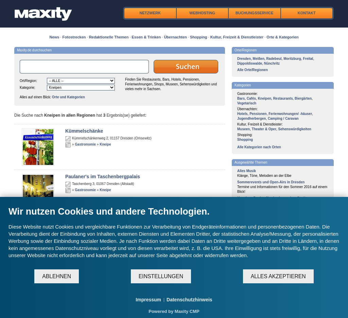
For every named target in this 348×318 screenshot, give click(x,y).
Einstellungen (161, 276)
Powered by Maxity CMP (174, 311)
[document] (174, 237)
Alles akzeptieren (278, 276)
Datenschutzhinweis (189, 299)
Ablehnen (56, 276)
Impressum (148, 299)
